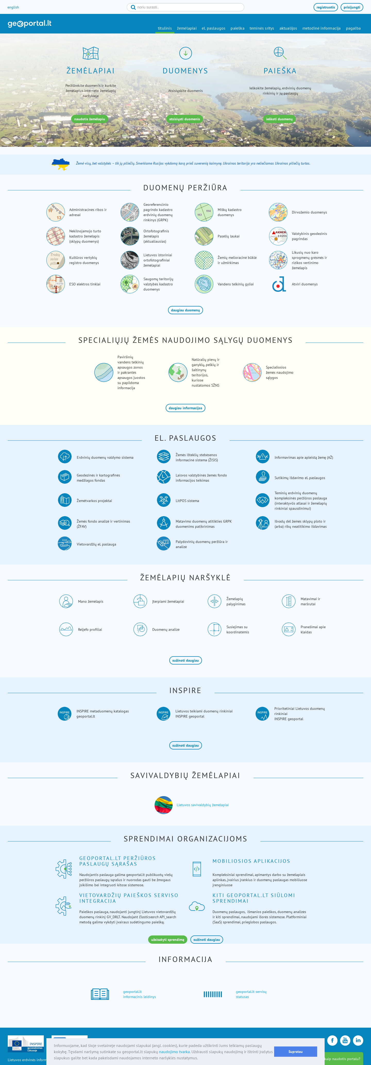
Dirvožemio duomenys (309, 212)
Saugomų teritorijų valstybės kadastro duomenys (158, 284)
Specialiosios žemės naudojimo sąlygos (279, 372)
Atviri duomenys (305, 284)
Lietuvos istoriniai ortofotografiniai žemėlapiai (158, 260)
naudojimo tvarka (174, 1051)
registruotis (326, 7)
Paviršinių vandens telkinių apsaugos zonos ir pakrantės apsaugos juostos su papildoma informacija (131, 372)
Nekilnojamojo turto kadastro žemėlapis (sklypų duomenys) (85, 236)
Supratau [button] (296, 1051)
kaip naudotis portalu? (342, 1059)
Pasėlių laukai (229, 236)
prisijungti (352, 7)
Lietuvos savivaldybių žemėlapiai (203, 805)
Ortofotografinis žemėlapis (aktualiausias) (156, 236)
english (13, 7)
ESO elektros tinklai (84, 284)
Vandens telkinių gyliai (236, 284)
